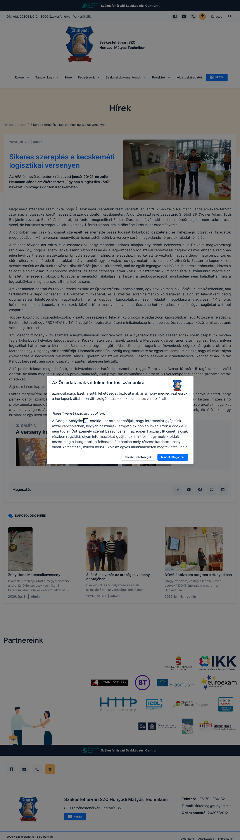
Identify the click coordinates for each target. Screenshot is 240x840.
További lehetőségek (138, 457)
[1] (86, 421)
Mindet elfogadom (173, 457)
